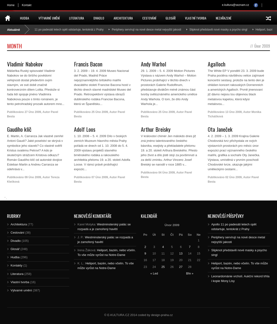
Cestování (149, 17)
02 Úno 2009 (233, 177)
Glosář (170, 17)
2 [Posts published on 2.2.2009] (145, 247)
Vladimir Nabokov (24, 64)
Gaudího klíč (19, 129)
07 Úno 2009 (100, 177)
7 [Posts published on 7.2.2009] (190, 247)
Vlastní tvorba (195, 17)
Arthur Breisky (155, 129)
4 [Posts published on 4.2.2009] (163, 247)
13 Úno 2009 (233, 112)
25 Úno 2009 (100, 112)
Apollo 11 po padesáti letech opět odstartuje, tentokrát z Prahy (66, 29)
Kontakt (26, 5)
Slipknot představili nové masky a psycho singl (220, 29)
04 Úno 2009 (166, 172)
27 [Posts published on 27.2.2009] (180, 267)
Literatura (76, 17)
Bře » (189, 273)
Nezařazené (223, 17)
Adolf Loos (84, 129)
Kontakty (17, 265)
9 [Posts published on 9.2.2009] (145, 253)
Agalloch (216, 64)
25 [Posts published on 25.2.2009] (163, 267)
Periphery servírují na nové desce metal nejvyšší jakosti (148, 29)
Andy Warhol (153, 64)
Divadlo (98, 17)
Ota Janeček (220, 129)
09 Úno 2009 (33, 177)
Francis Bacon (88, 64)
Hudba (24, 17)
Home (11, 5)
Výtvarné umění (49, 17)
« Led (154, 273)
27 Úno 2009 (33, 112)
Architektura (123, 17)
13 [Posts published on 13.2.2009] (180, 253)
